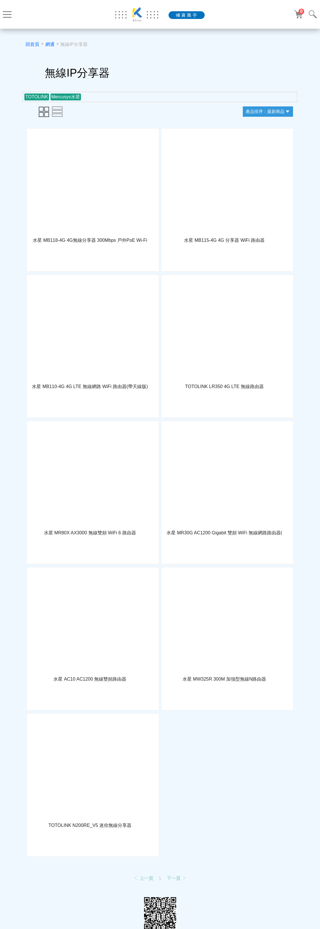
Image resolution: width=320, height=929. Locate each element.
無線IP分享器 (74, 44)
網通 (50, 44)
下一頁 (176, 878)
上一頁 (143, 878)
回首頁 (32, 44)
